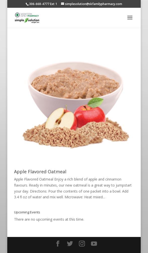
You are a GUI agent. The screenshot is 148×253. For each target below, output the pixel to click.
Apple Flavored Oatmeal (40, 171)
